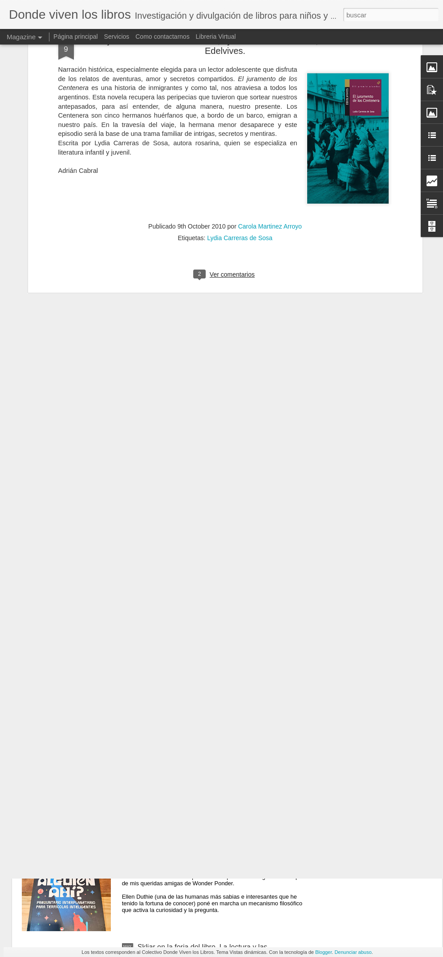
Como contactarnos (163, 36)
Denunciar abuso (352, 952)
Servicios (117, 36)
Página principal (76, 36)
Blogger (323, 952)
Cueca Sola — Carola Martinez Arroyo (198, 744)
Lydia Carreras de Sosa (239, 160)
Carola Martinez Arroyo (270, 148)
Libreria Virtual (216, 36)
